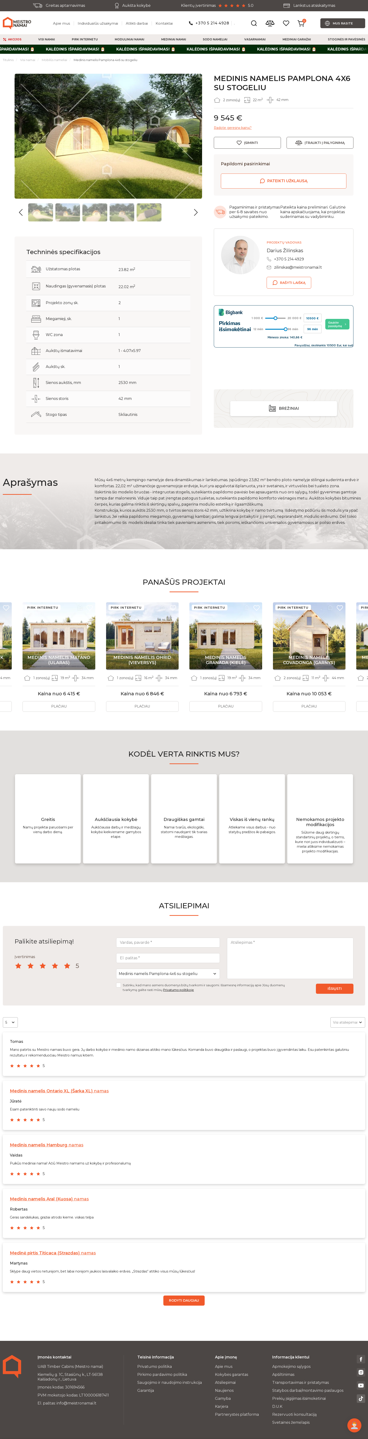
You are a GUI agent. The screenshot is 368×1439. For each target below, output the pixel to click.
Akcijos (14, 39)
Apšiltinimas (283, 1374)
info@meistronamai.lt (76, 1403)
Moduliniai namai (129, 39)
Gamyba (223, 1398)
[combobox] (168, 974)
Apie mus (61, 23)
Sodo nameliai (215, 39)
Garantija (145, 1390)
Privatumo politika (154, 1366)
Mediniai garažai (297, 39)
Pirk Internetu (85, 39)
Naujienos (224, 1390)
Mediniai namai (173, 39)
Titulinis (8, 60)
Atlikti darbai (137, 23)
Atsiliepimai (225, 1382)
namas (59, 1091)
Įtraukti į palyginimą (325, 143)
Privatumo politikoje (178, 990)
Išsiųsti (335, 988)
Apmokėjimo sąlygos (291, 1366)
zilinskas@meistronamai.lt (298, 267)
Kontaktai (164, 23)
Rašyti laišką (292, 283)
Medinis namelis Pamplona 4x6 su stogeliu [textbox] (158, 973)
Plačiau (59, 706)
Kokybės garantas (231, 1374)
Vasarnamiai (255, 39)
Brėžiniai (289, 377)
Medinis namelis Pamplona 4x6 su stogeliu (105, 60)
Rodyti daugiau (184, 1300)
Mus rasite (343, 23)
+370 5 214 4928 (212, 23)
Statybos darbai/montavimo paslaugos (307, 1390)
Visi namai (46, 39)
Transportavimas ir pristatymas (300, 1382)
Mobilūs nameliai (54, 60)
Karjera (221, 1406)
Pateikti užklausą (287, 181)
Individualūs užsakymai (98, 23)
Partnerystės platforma (237, 1414)
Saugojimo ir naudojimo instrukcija (169, 1382)
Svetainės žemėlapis (291, 1422)
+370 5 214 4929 (289, 259)
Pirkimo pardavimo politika (162, 1374)
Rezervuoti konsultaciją (294, 1414)
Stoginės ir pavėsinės (346, 39)
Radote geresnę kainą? (233, 128)
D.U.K (277, 1406)
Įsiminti (251, 143)
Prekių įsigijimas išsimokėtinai (299, 1398)
